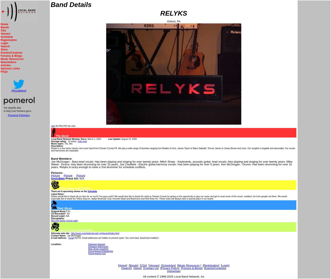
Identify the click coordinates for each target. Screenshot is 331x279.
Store (4, 49)
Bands (4, 27)
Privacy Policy (170, 268)
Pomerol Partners (19, 115)
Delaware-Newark (96, 244)
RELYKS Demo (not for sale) (64, 221)
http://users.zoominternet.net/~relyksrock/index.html (95, 233)
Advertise (174, 271)
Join (53, 126)
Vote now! (82, 141)
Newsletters (8, 62)
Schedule (6, 36)
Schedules (168, 265)
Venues (5, 33)
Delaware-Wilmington (98, 246)
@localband (18, 90)
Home (4, 24)
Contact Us (151, 268)
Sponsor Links (10, 68)
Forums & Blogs (11, 55)
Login (4, 43)
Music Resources (12, 59)
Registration (8, 40)
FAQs (4, 71)
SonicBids (58, 178)
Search (5, 46)
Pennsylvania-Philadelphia (100, 251)
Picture (55, 175)
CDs (3, 30)
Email (71, 238)
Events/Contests (11, 52)
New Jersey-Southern (98, 249)
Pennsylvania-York (97, 253)
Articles (5, 65)
